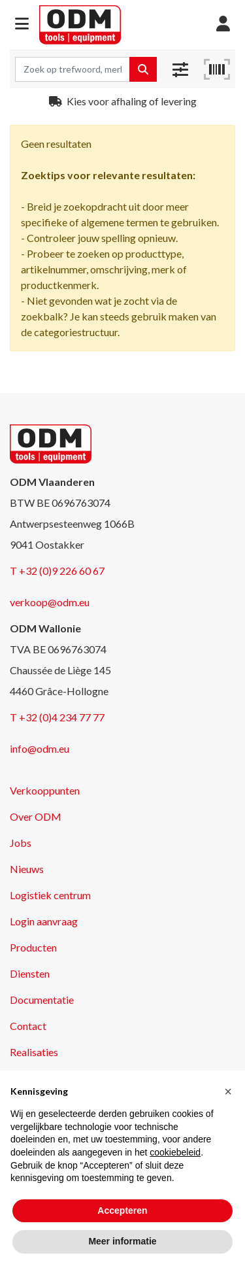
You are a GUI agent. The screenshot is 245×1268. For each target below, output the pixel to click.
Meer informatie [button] (122, 1241)
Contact (28, 1026)
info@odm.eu (39, 748)
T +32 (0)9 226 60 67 (57, 570)
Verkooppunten (45, 790)
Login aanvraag (44, 921)
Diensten (30, 973)
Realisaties (34, 1052)
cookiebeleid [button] (175, 1152)
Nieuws (27, 869)
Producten (33, 947)
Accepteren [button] (122, 1210)
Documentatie (42, 999)
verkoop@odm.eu (50, 602)
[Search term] (72, 69)
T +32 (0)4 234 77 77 (57, 717)
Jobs (20, 842)
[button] (22, 24)
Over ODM (35, 816)
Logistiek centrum (50, 895)
